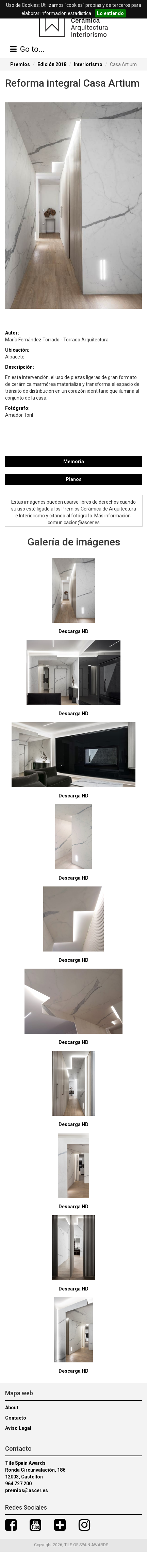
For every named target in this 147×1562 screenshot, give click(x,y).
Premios (20, 64)
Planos (74, 479)
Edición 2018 (51, 64)
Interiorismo (88, 64)
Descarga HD (73, 631)
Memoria (73, 461)
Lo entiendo (110, 13)
